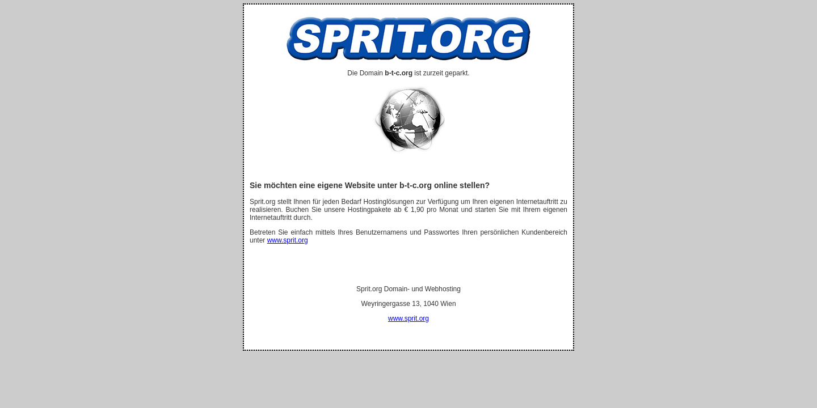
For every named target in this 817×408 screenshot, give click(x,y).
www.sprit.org (287, 240)
